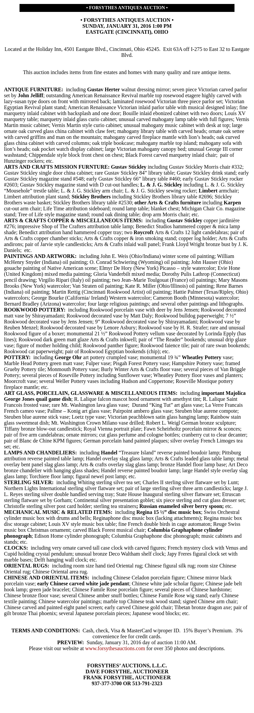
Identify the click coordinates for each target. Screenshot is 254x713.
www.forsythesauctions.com (115, 648)
